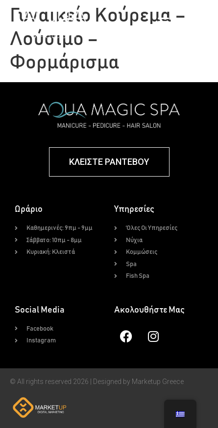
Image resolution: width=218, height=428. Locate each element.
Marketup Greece (158, 381)
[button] (163, 21)
